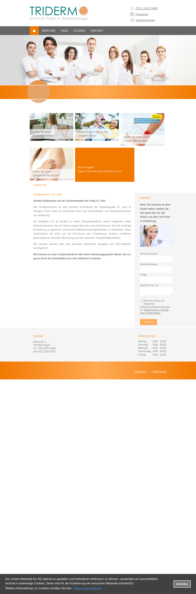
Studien (79, 30)
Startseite (34, 30)
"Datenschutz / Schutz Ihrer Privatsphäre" (154, 311)
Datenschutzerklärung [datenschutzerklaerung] (87, 588)
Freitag (142, 354)
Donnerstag (144, 351)
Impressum (140, 371)
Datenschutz (159, 371)
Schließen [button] (182, 584)
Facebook (142, 14)
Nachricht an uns (149, 285)
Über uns (48, 30)
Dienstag (143, 344)
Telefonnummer (149, 264)
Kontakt (97, 30)
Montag (142, 341)
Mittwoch (143, 348)
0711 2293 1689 (146, 8)
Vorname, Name (149, 253)
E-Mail (143, 274)
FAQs (64, 30)
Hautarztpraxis (145, 20)
